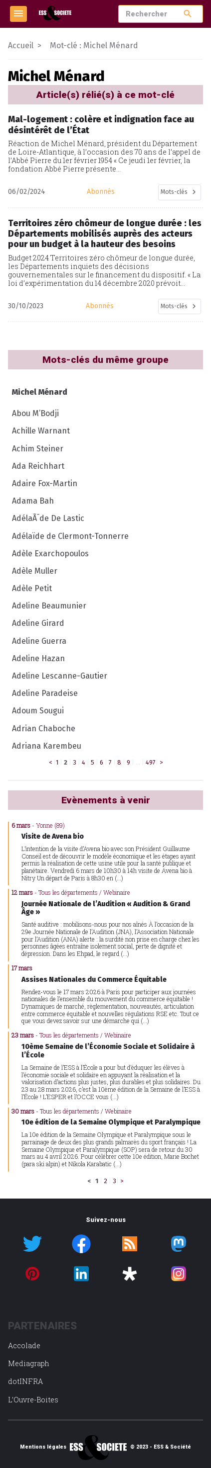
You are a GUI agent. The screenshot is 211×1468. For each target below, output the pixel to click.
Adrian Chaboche (43, 728)
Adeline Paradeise (45, 693)
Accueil (20, 45)
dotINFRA (25, 1381)
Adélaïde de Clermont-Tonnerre (70, 536)
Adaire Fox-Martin (44, 483)
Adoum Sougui (38, 710)
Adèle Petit (32, 588)
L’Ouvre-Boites (33, 1399)
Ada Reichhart (38, 466)
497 (151, 762)
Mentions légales (43, 1447)
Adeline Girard (38, 623)
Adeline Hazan (38, 658)
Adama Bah (33, 501)
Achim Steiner (37, 448)
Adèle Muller (34, 571)
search (188, 13)
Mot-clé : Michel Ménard (94, 45)
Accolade (24, 1345)
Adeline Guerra (39, 641)
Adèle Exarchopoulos (50, 553)
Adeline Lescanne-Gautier (59, 676)
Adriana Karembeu (46, 746)
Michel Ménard (39, 392)
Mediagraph (28, 1363)
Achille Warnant (41, 430)
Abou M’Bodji (35, 413)
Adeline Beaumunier (49, 605)
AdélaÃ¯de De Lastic (48, 518)
